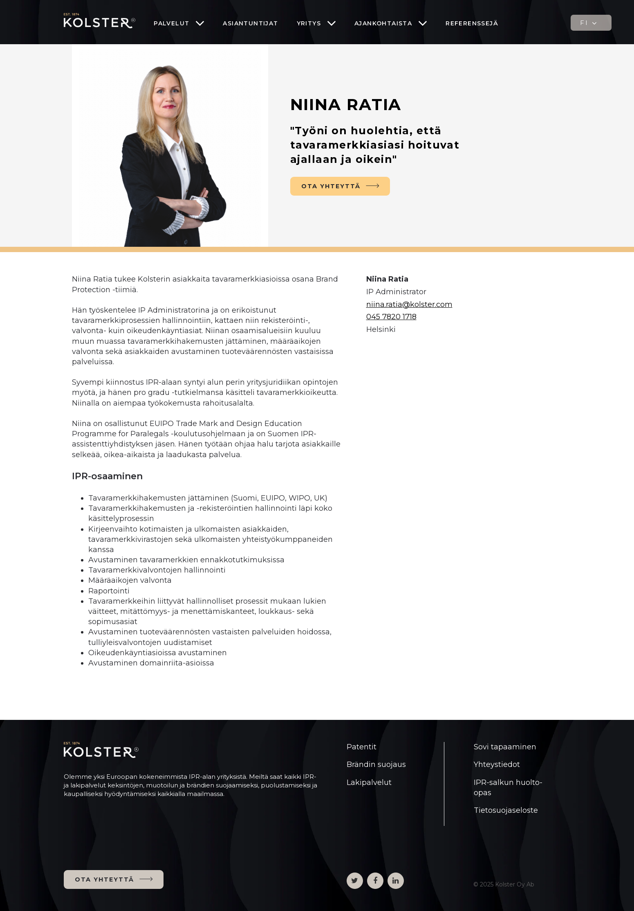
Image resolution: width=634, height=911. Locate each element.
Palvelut (171, 23)
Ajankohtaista (383, 23)
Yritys (309, 23)
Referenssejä (472, 23)
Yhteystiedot (497, 764)
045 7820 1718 (391, 316)
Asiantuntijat (250, 23)
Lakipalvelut (369, 782)
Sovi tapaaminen (505, 746)
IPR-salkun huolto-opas (508, 787)
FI (589, 23)
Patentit (361, 746)
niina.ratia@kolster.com (409, 304)
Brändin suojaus (376, 764)
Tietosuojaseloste (506, 810)
